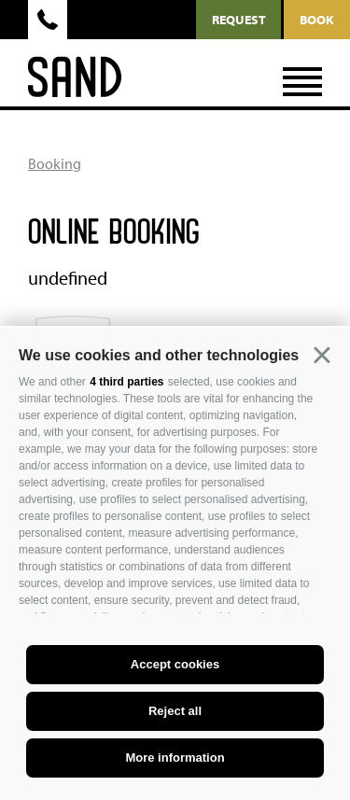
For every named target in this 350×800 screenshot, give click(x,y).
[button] (322, 355)
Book (317, 19)
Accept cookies (175, 664)
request (239, 19)
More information (174, 758)
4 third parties (126, 381)
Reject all (175, 711)
